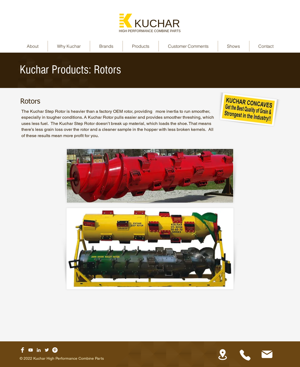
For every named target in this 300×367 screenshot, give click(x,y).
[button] (106, 46)
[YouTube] (30, 350)
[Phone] (245, 354)
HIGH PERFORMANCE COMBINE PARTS (150, 31)
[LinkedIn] (38, 350)
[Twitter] (47, 350)
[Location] (222, 354)
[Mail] (267, 354)
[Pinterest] (55, 350)
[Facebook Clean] (22, 350)
